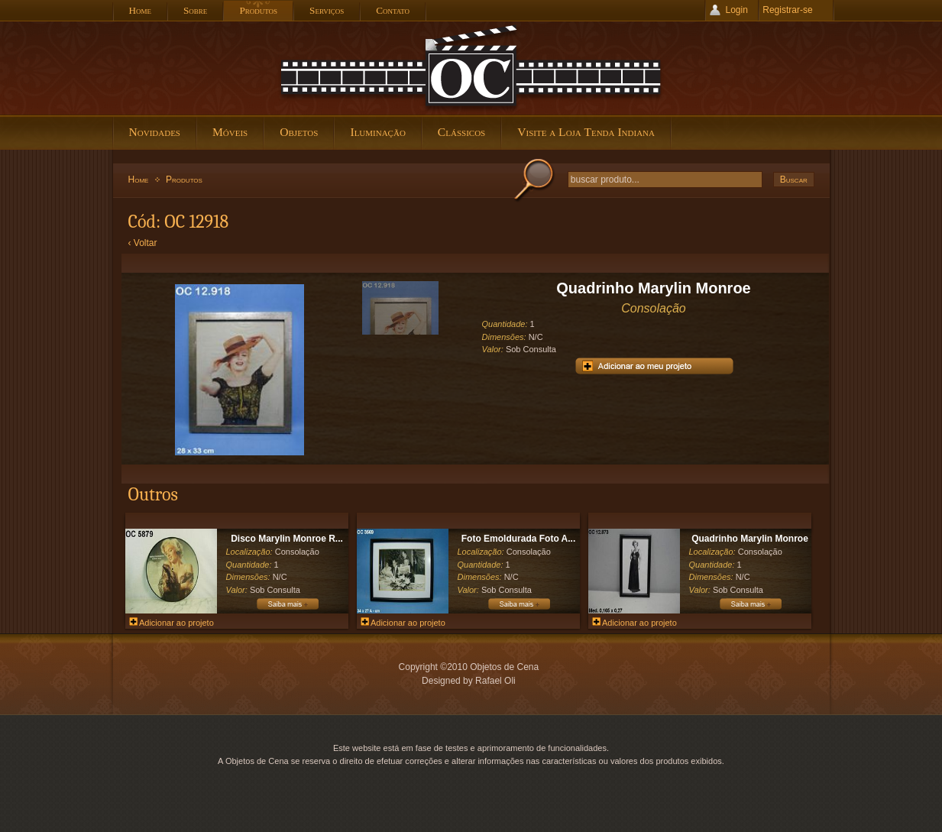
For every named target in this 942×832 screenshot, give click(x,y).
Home (138, 179)
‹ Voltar (142, 243)
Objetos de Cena (471, 68)
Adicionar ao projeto (171, 622)
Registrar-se (787, 10)
